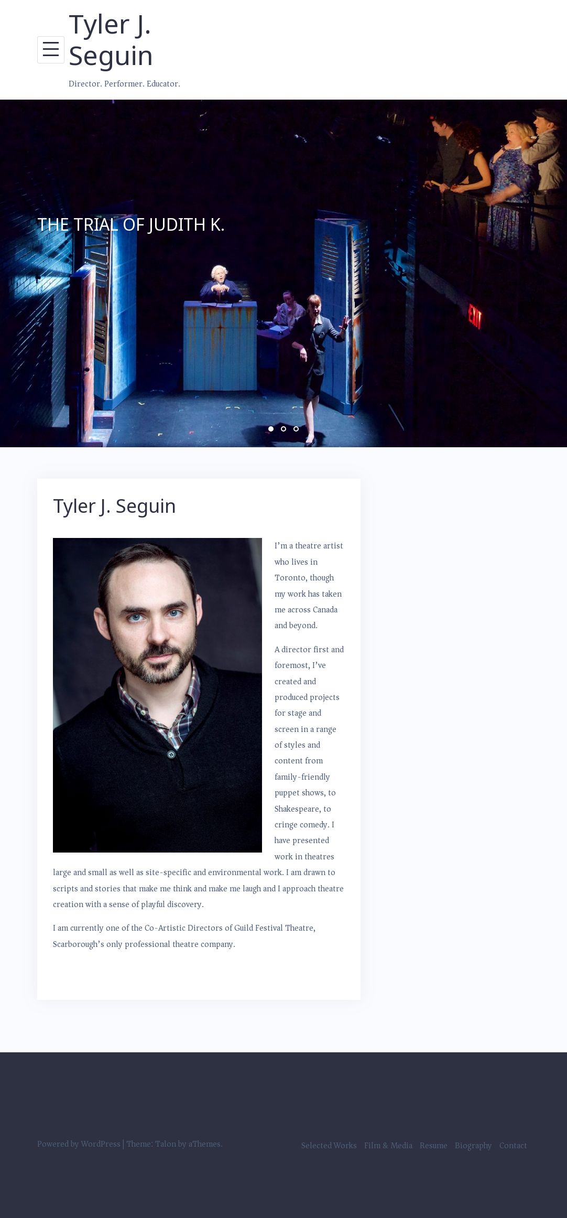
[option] (283, 273)
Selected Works (329, 1145)
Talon (165, 1144)
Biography (473, 1145)
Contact (513, 1145)
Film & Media (388, 1145)
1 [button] (271, 429)
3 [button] (296, 429)
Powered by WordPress (79, 1144)
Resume (434, 1145)
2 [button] (283, 429)
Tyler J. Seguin (111, 39)
